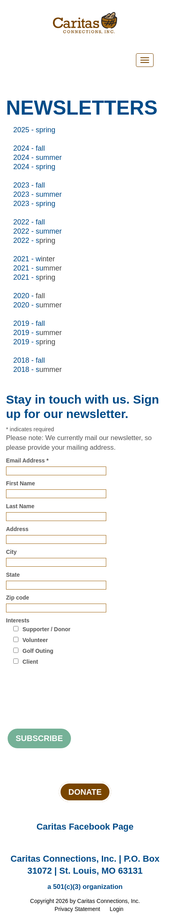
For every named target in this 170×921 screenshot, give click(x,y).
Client (30, 661)
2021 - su (28, 268)
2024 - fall (29, 148)
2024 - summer (37, 158)
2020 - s (26, 305)
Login (116, 909)
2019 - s (26, 333)
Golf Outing (37, 651)
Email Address (27, 460)
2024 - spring (34, 167)
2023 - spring (34, 204)
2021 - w (27, 259)
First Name (20, 483)
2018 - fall (29, 360)
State (13, 575)
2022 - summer (37, 231)
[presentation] (67, 687)
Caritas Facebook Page (85, 827)
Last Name (20, 506)
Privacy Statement (77, 909)
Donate (85, 792)
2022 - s (26, 240)
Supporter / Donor (46, 629)
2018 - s (26, 370)
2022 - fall (29, 222)
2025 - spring (34, 130)
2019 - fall (29, 323)
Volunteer (35, 640)
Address (17, 529)
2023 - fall (29, 185)
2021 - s (26, 277)
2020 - (24, 296)
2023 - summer (37, 194)
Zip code (17, 597)
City (11, 552)
